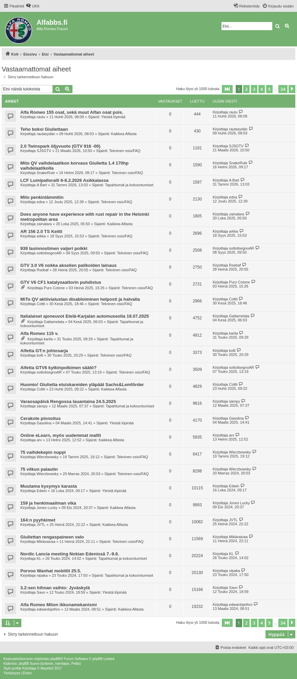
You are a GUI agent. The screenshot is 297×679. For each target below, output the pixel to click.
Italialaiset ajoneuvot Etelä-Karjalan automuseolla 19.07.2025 (84, 316)
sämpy (42, 406)
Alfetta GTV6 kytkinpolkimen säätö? (58, 367)
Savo (41, 592)
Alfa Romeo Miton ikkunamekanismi (58, 604)
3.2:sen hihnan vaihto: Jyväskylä (55, 587)
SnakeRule (46, 173)
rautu (41, 117)
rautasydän (46, 134)
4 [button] (261, 89)
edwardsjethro (48, 609)
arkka (41, 236)
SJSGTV (44, 151)
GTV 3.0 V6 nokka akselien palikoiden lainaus (68, 265)
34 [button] (282, 89)
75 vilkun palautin (39, 469)
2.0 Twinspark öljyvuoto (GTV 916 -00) (60, 146)
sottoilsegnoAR (49, 253)
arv (39, 440)
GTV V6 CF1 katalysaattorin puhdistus (60, 282)
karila (48, 339)
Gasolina (44, 423)
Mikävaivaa (46, 541)
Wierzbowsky (48, 457)
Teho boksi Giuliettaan (44, 129)
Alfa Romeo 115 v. (39, 333)
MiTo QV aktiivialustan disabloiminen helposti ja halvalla (80, 299)
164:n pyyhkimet (37, 520)
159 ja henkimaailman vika (48, 503)
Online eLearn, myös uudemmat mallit (60, 435)
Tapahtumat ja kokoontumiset (129, 185)
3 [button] (254, 89)
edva (41, 202)
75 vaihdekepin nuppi (43, 452)
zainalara (44, 224)
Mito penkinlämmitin (41, 197)
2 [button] (246, 89)
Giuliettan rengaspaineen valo (52, 536)
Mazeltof (47, 668)
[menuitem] (33, 6)
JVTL (41, 525)
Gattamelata (54, 322)
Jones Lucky (47, 508)
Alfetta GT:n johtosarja (44, 350)
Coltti (41, 304)
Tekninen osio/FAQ (124, 151)
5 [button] (269, 89)
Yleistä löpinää (113, 117)
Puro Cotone (54, 288)
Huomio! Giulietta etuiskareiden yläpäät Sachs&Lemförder (82, 384)
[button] (227, 89)
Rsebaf (42, 270)
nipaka (42, 575)
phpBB (55, 659)
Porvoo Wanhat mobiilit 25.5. (50, 570)
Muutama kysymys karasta (48, 486)
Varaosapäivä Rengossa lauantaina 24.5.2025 (68, 401)
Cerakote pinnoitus (40, 418)
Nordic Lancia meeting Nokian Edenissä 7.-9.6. (69, 553)
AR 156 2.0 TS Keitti (41, 231)
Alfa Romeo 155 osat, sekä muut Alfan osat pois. (71, 112)
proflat (16, 668)
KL (39, 558)
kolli (40, 355)
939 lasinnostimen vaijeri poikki (53, 248)
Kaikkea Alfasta (123, 134)
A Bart (42, 185)
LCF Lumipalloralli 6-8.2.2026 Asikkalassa (64, 180)
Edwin (42, 491)
